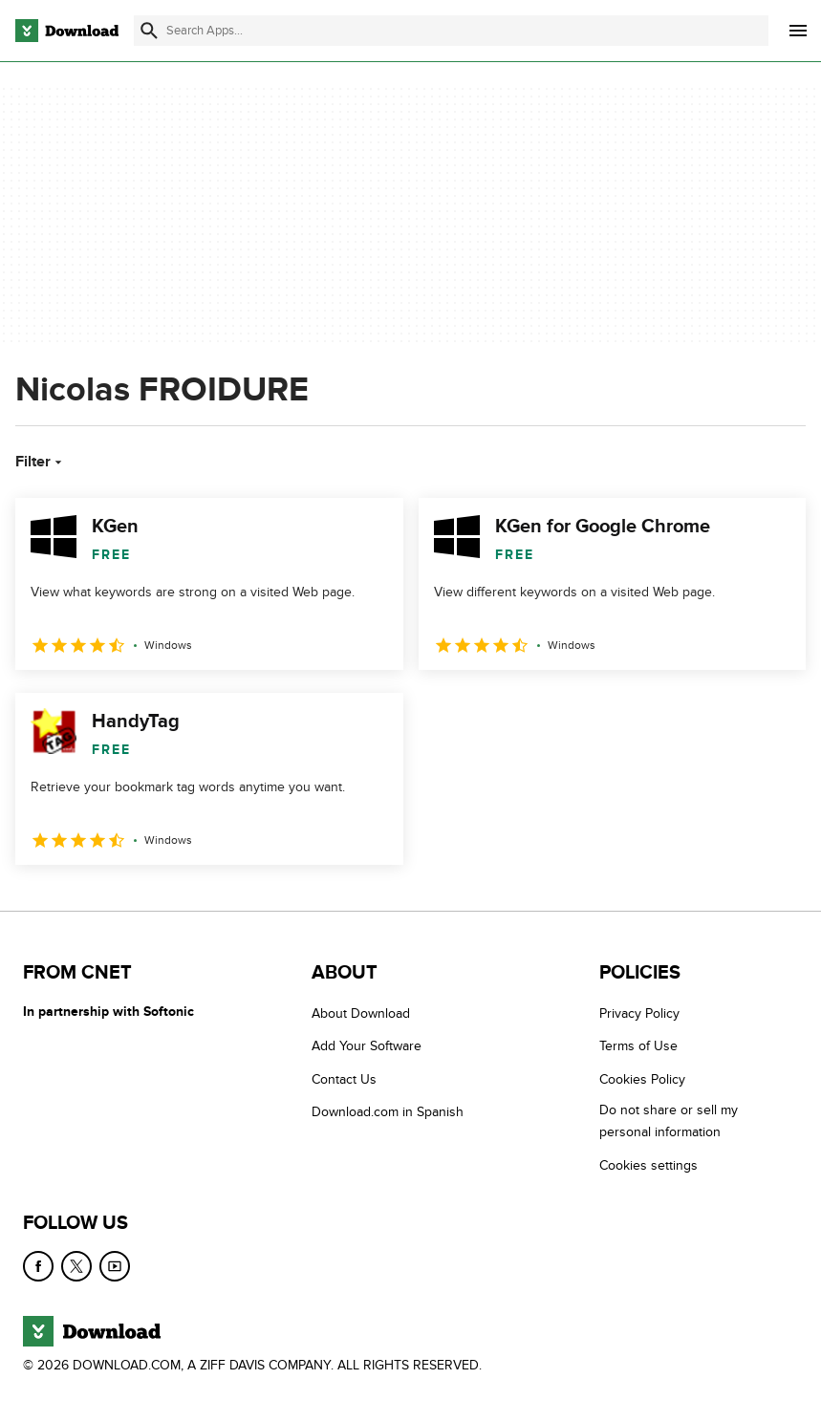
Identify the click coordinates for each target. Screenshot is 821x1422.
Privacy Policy (639, 1013)
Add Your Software (366, 1046)
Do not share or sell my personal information (668, 1121)
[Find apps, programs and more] (451, 30)
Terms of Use (638, 1046)
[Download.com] (67, 30)
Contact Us (344, 1079)
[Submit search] (149, 30)
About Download (361, 1013)
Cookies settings (648, 1164)
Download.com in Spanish (388, 1112)
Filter (40, 461)
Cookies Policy (642, 1079)
